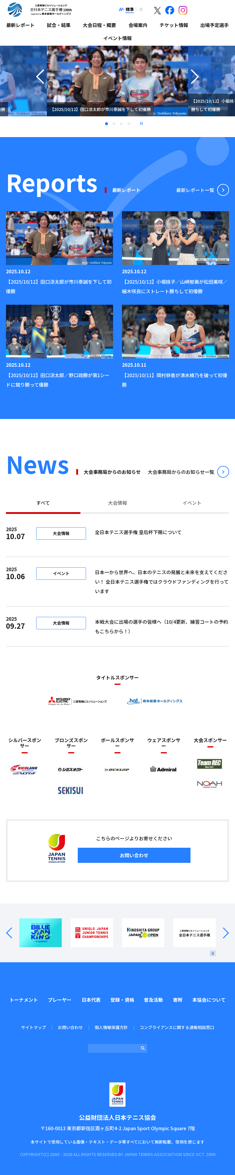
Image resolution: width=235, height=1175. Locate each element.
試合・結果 (59, 24)
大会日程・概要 (99, 24)
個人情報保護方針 (111, 1027)
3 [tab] (121, 123)
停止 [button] (141, 123)
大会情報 (117, 502)
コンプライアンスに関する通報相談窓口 (177, 1027)
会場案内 (137, 24)
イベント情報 (117, 38)
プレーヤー (60, 999)
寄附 (177, 999)
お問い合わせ (134, 855)
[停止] (213, 953)
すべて (43, 502)
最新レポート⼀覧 (195, 190)
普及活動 (153, 999)
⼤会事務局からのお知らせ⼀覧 (181, 472)
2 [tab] (113, 123)
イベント (191, 502)
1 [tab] (106, 123)
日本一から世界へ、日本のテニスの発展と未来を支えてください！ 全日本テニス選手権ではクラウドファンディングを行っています (161, 582)
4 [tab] (128, 123)
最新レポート (20, 24)
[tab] (43, 503)
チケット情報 (174, 24)
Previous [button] (40, 88)
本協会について (209, 999)
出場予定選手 (214, 24)
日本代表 (91, 999)
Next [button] (194, 88)
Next (222, 933)
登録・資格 (122, 999)
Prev (12, 933)
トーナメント (23, 999)
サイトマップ (33, 1027)
